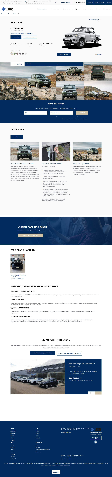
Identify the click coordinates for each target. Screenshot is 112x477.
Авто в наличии (55, 9)
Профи (31, 434)
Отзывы (98, 9)
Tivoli (21, 434)
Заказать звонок (65, 2)
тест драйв (16, 37)
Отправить (82, 112)
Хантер (31, 432)
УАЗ (14, 14)
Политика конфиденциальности (56, 455)
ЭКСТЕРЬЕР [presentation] (17, 63)
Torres (21, 432)
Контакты (106, 9)
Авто (9, 14)
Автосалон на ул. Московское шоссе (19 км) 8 (71, 352)
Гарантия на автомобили (41, 435)
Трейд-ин (108, 2)
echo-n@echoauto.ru (96, 433)
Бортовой (31, 444)
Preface (12, 439)
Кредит (78, 9)
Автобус (31, 441)
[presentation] (87, 391)
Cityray (12, 437)
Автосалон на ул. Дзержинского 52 (40, 352)
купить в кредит (29, 37)
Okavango (13, 432)
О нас (39, 430)
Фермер (31, 446)
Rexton (21, 430)
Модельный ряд (43, 9)
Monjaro (12, 434)
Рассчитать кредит (99, 2)
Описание (99, 53)
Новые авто (51, 430)
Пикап (30, 430)
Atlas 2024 (13, 430)
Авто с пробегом (68, 9)
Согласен (56, 472)
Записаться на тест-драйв (30, 234)
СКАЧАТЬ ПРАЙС (64, 53)
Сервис (85, 9)
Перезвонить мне (95, 437)
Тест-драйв (90, 2)
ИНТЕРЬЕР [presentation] (31, 63)
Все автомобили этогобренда (94, 20)
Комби (30, 437)
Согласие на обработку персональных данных (56, 457)
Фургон (31, 439)
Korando (22, 437)
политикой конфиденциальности (80, 116)
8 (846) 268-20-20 (79, 2)
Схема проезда (66, 431)
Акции (91, 9)
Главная (3, 14)
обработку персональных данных (80, 118)
